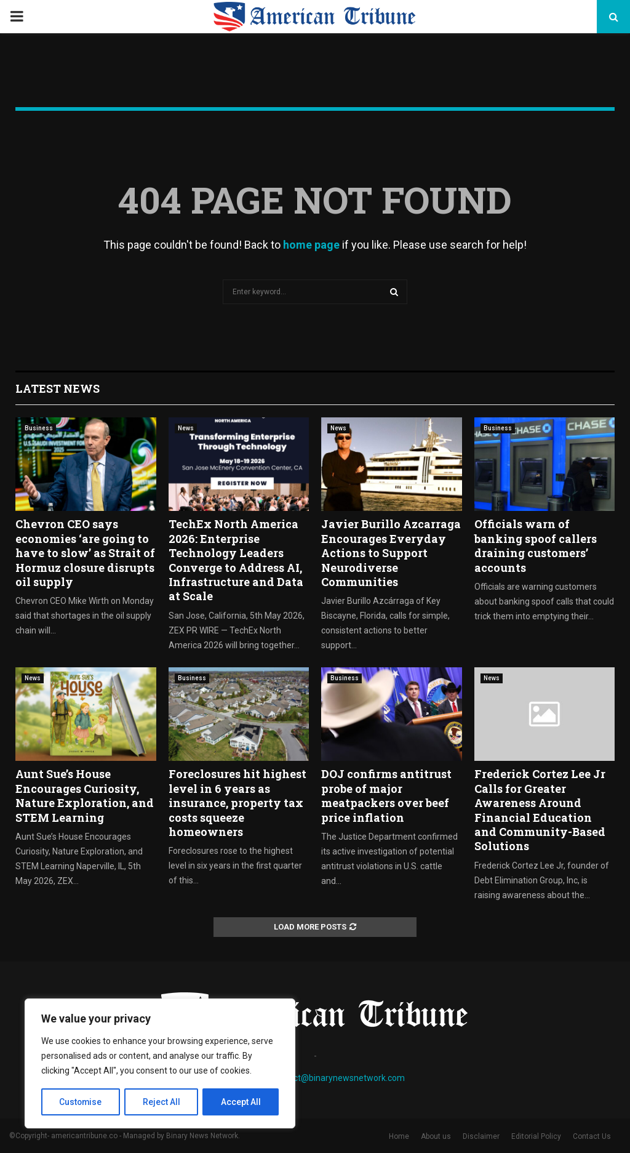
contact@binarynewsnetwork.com (338, 1078)
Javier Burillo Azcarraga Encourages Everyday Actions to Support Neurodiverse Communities (391, 552)
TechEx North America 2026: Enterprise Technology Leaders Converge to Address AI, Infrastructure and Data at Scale (236, 559)
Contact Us (592, 1136)
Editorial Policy (536, 1136)
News (186, 428)
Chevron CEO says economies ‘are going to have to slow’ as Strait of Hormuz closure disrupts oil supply (85, 552)
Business (39, 428)
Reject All (162, 1102)
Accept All (241, 1102)
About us (436, 1136)
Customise (81, 1102)
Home (399, 1136)
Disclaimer (481, 1136)
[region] (160, 1063)
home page (311, 244)
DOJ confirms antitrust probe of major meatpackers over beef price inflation (386, 795)
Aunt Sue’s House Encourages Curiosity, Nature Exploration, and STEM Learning (84, 795)
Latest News (57, 388)
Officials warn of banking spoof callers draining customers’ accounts (535, 545)
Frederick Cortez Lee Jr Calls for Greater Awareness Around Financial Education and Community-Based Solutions (539, 809)
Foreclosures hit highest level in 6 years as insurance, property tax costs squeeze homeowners (237, 802)
